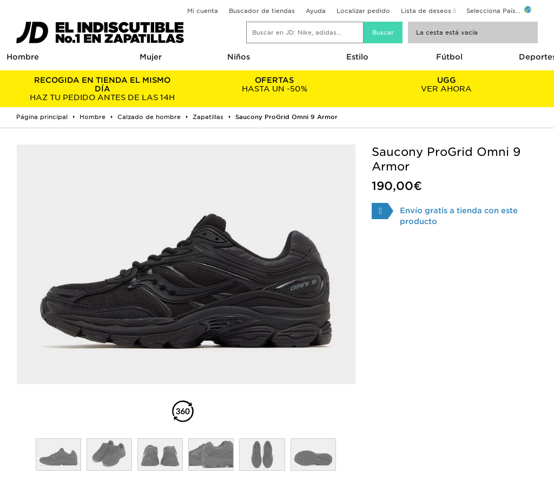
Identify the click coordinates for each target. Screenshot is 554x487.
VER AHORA (446, 84)
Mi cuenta (202, 11)
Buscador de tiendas (262, 11)
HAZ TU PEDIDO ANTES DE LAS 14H (102, 89)
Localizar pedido (363, 11)
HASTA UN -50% (274, 84)
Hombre (22, 56)
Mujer (151, 56)
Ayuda (316, 11)
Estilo (357, 56)
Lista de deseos (426, 11)
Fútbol (449, 56)
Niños (238, 56)
